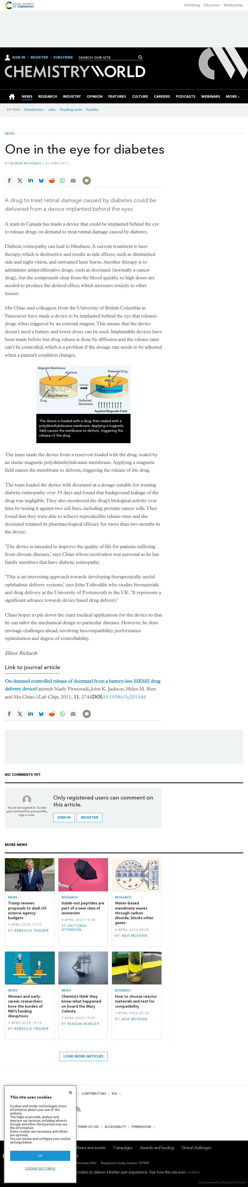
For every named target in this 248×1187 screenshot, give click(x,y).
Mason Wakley (83, 1024)
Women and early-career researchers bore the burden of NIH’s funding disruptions (25, 1006)
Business (122, 990)
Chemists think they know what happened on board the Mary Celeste (81, 1003)
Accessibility (115, 1126)
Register (39, 57)
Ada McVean (134, 936)
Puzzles (92, 110)
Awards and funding (157, 1147)
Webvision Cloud (233, 1182)
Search (140, 57)
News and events (91, 1147)
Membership (233, 5)
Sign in (63, 817)
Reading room (71, 110)
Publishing (192, 5)
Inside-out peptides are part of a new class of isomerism (83, 908)
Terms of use (88, 1126)
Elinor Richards (26, 163)
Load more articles (83, 1056)
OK (40, 1156)
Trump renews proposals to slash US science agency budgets (27, 910)
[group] (231, 96)
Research (70, 897)
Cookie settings (40, 1168)
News (10, 134)
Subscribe (63, 57)
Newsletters (34, 110)
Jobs (52, 110)
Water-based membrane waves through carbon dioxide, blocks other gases (134, 913)
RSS (114, 1093)
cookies (193, 1172)
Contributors (94, 1093)
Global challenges (196, 1147)
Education (212, 5)
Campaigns (122, 1147)
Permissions (141, 1126)
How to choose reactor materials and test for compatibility (136, 1001)
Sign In (18, 57)
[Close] (70, 1092)
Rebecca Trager (31, 931)
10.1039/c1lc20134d (124, 697)
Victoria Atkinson (74, 928)
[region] (40, 1134)
